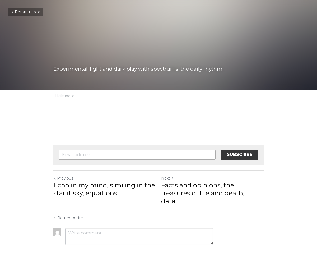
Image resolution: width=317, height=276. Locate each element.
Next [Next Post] (167, 178)
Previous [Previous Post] (63, 178)
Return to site (25, 12)
